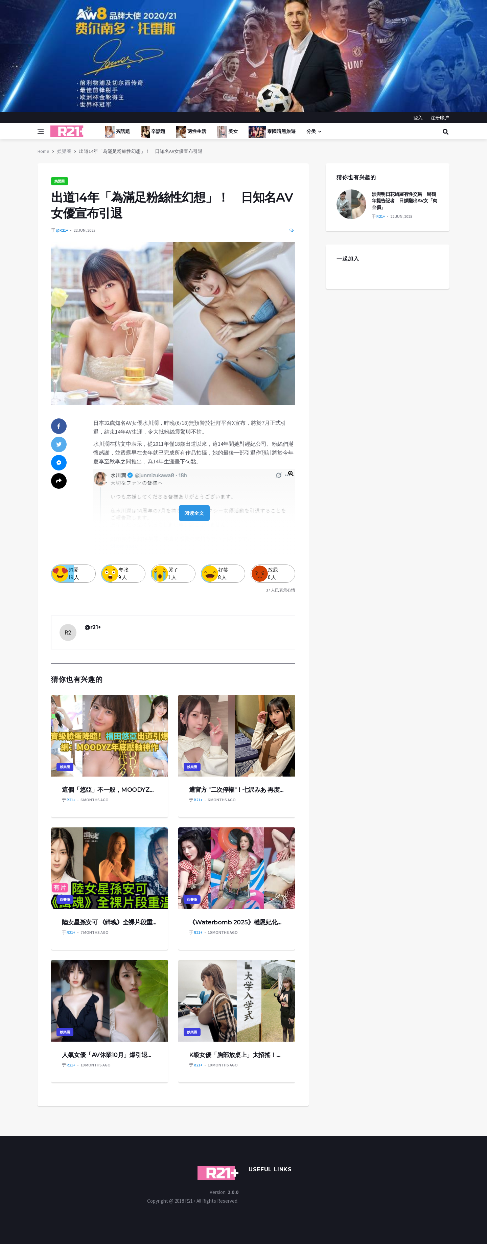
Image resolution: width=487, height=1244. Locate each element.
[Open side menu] (41, 131)
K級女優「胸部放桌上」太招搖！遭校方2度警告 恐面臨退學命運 (236, 1055)
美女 (227, 132)
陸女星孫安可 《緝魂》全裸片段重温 (109, 922)
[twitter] (59, 444)
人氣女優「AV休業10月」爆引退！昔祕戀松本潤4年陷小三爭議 (109, 1055)
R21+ (71, 799)
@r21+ (62, 230)
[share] (59, 481)
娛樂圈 (64, 151)
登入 (418, 118)
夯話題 (117, 132)
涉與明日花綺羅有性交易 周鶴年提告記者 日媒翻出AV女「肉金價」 (404, 200)
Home (43, 151)
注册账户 (440, 118)
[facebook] (59, 426)
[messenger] (59, 462)
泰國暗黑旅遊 (272, 132)
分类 (311, 131)
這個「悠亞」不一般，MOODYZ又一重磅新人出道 (109, 789)
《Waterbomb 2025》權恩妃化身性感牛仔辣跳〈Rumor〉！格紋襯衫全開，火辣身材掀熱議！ (236, 922)
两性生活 (191, 132)
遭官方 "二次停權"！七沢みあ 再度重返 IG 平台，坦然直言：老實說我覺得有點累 (236, 789)
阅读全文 (194, 513)
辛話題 (153, 132)
